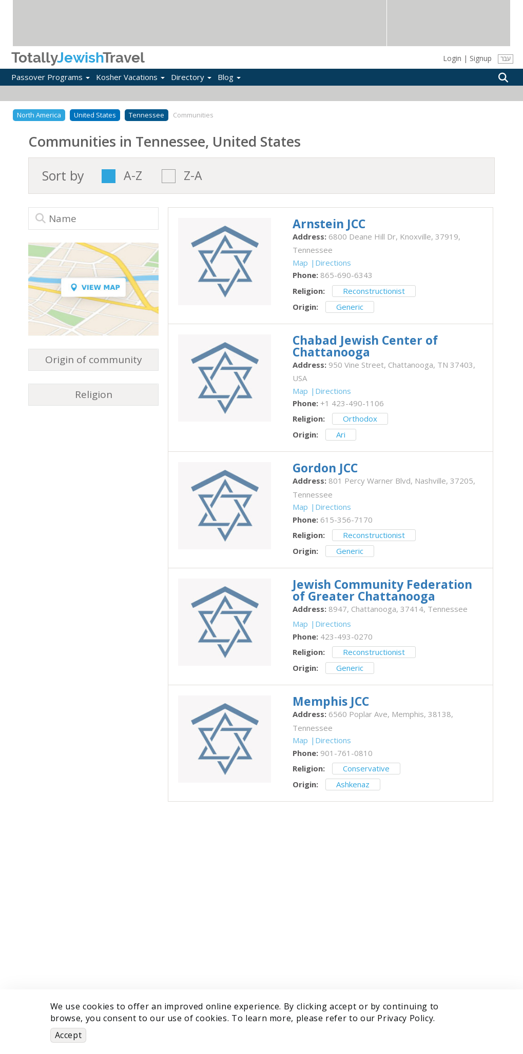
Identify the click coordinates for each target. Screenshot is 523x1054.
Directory (191, 77)
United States (95, 115)
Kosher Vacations (130, 77)
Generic (349, 307)
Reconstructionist (374, 291)
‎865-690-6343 (346, 275)
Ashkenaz (353, 784)
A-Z (133, 176)
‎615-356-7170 (346, 519)
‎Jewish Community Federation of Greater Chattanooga (382, 590)
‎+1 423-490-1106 (352, 403)
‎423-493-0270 (346, 636)
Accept (68, 1035)
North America (39, 115)
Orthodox (360, 418)
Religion (93, 394)
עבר (505, 58)
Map (300, 262)
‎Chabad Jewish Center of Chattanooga (365, 346)
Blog (229, 77)
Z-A (193, 176)
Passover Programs (50, 77)
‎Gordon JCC (325, 468)
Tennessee (146, 115)
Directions (333, 262)
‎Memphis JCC (331, 701)
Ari (340, 434)
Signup (481, 58)
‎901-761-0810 (346, 753)
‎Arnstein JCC (329, 223)
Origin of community (93, 359)
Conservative (366, 768)
